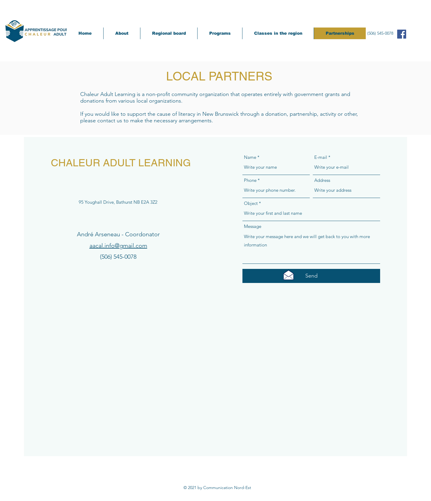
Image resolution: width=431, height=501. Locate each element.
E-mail (320, 157)
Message (252, 226)
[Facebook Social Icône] (401, 34)
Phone (250, 180)
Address (322, 180)
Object (251, 203)
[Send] (311, 276)
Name (250, 157)
